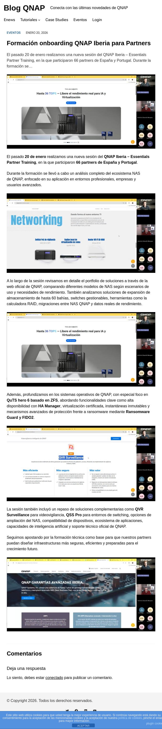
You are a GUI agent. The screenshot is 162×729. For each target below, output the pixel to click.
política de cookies (130, 718)
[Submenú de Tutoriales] (39, 20)
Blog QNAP (24, 8)
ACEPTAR (83, 725)
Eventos (14, 32)
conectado (54, 678)
